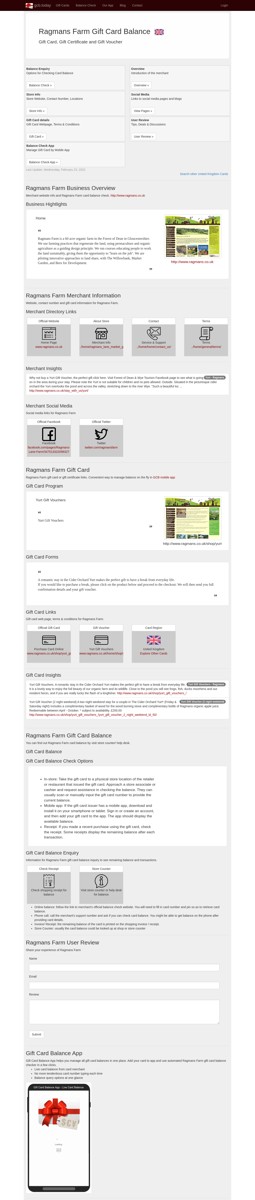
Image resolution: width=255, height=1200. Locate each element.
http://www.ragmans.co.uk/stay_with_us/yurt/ (58, 390)
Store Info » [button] (36, 111)
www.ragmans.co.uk (49, 347)
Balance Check (86, 5)
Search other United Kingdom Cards (204, 174)
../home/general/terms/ (206, 347)
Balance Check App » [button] (43, 162)
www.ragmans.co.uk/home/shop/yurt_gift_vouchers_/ (114, 653)
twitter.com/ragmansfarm (101, 447)
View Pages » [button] (143, 111)
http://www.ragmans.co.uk (128, 195)
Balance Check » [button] (40, 85)
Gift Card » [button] (36, 136)
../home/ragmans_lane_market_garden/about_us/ (112, 347)
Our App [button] (107, 5)
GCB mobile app (164, 477)
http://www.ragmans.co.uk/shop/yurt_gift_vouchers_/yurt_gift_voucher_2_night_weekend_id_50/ (93, 714)
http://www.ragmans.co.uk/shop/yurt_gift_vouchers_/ (152, 693)
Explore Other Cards (154, 653)
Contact (137, 5)
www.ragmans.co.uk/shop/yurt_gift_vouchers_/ (58, 653)
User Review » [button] (143, 136)
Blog (123, 5)
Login (224, 5)
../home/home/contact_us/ (153, 347)
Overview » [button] (141, 85)
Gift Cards (62, 5)
